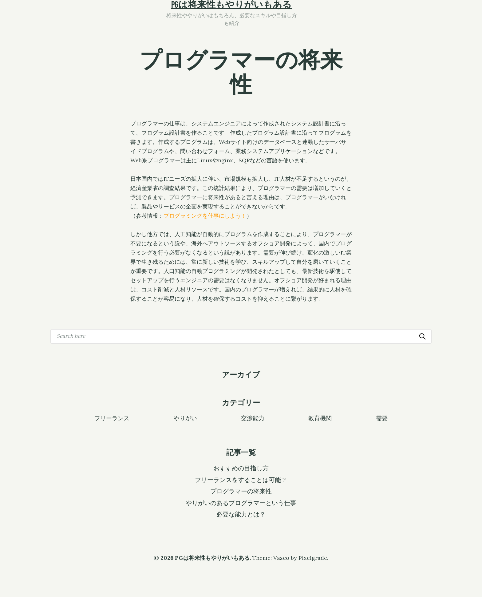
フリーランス (111, 418)
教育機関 (320, 418)
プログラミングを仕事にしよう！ (205, 215)
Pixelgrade (312, 557)
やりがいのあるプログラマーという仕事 (241, 503)
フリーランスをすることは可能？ (241, 480)
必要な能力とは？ (241, 514)
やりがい (185, 418)
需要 (382, 418)
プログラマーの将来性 (241, 491)
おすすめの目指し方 (241, 468)
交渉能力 (252, 418)
